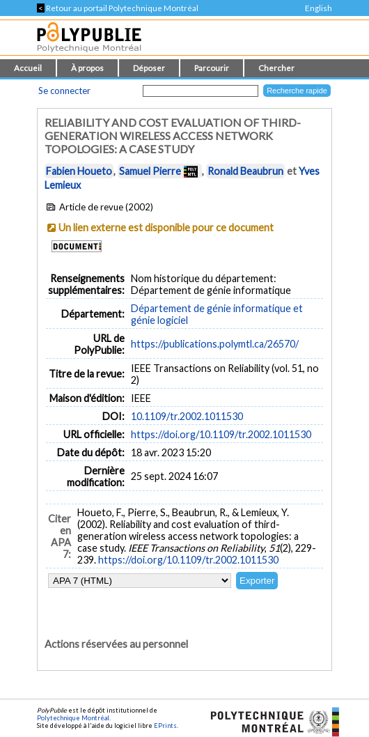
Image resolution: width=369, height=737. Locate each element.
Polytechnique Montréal (73, 718)
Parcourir (211, 67)
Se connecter (64, 90)
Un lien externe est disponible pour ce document (166, 227)
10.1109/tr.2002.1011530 (187, 416)
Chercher (276, 67)
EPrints (165, 725)
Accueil (28, 67)
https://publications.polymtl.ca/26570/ (215, 344)
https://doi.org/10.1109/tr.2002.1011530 (221, 434)
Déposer (149, 67)
